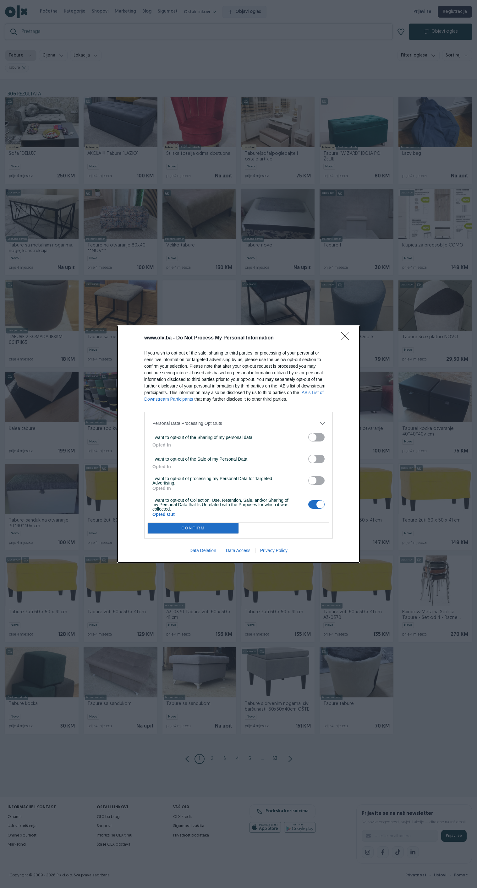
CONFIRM (193, 528)
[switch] (316, 437)
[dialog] (238, 444)
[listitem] (238, 423)
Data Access (238, 550)
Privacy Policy (274, 550)
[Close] (347, 338)
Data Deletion (202, 550)
